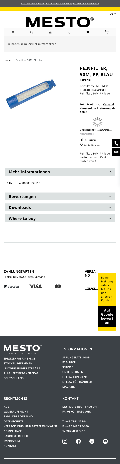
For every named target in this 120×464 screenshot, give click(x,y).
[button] (112, 13)
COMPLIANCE (13, 431)
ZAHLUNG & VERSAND (18, 416)
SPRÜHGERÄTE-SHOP (76, 357)
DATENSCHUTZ (13, 421)
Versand (108, 104)
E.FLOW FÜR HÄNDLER (77, 382)
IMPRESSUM (12, 441)
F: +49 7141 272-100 (75, 426)
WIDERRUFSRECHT (16, 411)
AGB (6, 406)
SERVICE (67, 367)
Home (7, 60)
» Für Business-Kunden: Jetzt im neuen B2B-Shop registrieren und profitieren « (60, 3)
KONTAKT (10, 446)
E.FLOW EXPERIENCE (75, 377)
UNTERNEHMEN (72, 372)
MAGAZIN (68, 386)
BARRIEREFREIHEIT (16, 436)
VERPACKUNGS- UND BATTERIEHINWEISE (31, 426)
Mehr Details (87, 133)
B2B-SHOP (69, 362)
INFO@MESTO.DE (73, 431)
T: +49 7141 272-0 (74, 421)
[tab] (60, 172)
